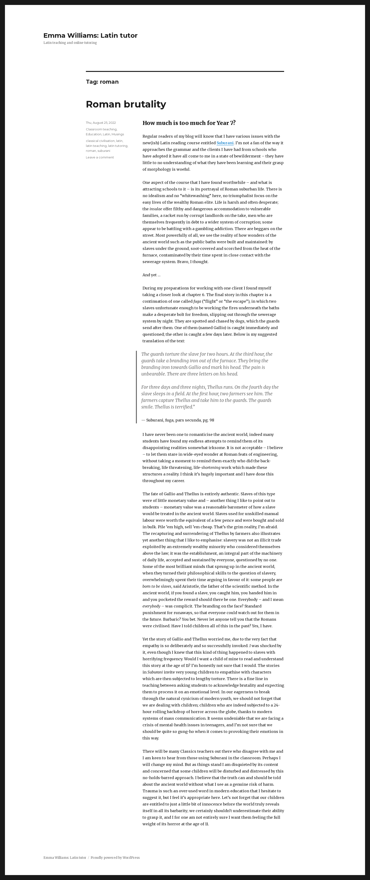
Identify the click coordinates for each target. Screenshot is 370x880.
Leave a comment (100, 157)
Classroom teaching (101, 129)
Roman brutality (126, 104)
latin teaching (96, 146)
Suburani (225, 142)
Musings (118, 134)
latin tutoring (117, 146)
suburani (103, 151)
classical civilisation (100, 141)
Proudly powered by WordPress (115, 858)
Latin (106, 134)
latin (119, 141)
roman (91, 151)
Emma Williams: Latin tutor (90, 35)
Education (93, 134)
